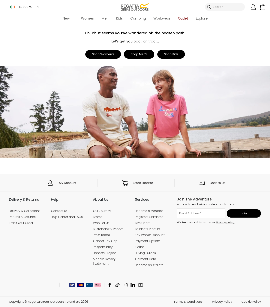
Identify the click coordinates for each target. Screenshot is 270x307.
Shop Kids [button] (171, 54)
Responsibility (103, 247)
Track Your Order (21, 223)
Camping (138, 18)
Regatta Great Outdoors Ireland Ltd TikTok (117, 285)
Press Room (101, 235)
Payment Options (147, 241)
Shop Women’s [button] (103, 54)
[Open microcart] (263, 7)
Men (105, 18)
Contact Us (59, 211)
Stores (97, 217)
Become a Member (149, 211)
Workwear (161, 18)
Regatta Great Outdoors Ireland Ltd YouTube (140, 285)
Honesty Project (104, 253)
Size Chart (142, 223)
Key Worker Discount (150, 235)
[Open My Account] (253, 7)
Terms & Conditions (188, 301)
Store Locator (143, 183)
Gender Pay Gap (105, 241)
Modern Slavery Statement (104, 261)
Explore (202, 18)
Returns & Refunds (22, 217)
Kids (119, 18)
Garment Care (145, 259)
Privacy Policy (222, 301)
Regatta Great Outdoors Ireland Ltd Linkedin (132, 285)
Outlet (183, 18)
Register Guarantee (149, 217)
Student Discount (147, 229)
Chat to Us (217, 183)
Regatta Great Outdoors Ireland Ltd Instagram (125, 285)
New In (68, 18)
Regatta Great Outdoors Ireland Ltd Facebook (109, 285)
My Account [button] (67, 183)
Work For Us (101, 223)
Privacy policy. (225, 222)
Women (87, 18)
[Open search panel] (225, 7)
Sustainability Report (108, 229)
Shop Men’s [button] (139, 54)
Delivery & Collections (24, 211)
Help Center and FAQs (67, 217)
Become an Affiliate (149, 265)
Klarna (139, 247)
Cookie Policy (251, 301)
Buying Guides (145, 253)
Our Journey (102, 211)
